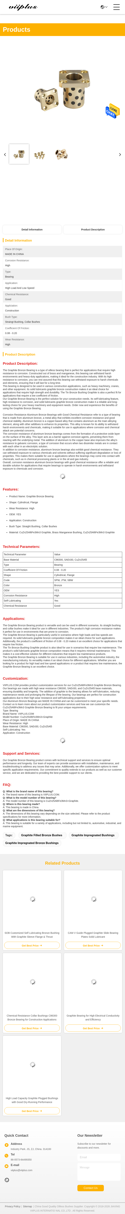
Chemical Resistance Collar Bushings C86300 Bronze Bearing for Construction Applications (32, 1017)
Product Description (93, 229)
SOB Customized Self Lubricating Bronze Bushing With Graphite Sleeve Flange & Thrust (32, 934)
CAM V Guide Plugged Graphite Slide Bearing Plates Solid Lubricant (93, 934)
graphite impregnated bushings (93, 835)
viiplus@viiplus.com (21, 1170)
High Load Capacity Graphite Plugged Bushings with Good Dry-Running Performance (32, 1100)
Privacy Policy (12, 1206)
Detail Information (32, 229)
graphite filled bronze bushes (41, 835)
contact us (90, 1187)
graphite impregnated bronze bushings (32, 843)
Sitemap (27, 1206)
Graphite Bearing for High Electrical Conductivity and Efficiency (93, 1017)
